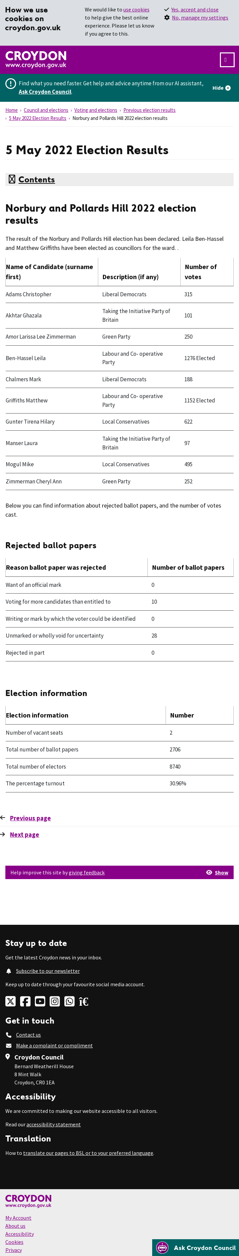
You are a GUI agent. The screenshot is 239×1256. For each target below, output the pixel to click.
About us (15, 1225)
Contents (36, 179)
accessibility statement (53, 1124)
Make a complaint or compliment (54, 1045)
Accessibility (19, 1233)
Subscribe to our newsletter (48, 970)
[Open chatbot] (195, 1247)
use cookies (136, 9)
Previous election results (149, 110)
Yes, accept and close (195, 9)
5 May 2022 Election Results (37, 118)
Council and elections (46, 110)
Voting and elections (95, 110)
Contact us (28, 1034)
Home (11, 110)
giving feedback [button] (87, 872)
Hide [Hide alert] (218, 87)
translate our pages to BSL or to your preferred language (88, 1153)
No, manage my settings (200, 17)
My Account (18, 1217)
